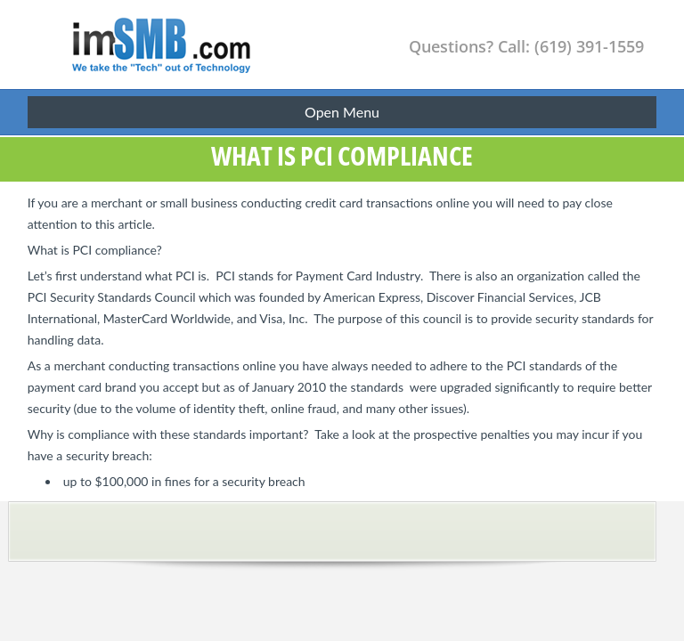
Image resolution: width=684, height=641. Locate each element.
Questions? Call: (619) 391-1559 (526, 46)
